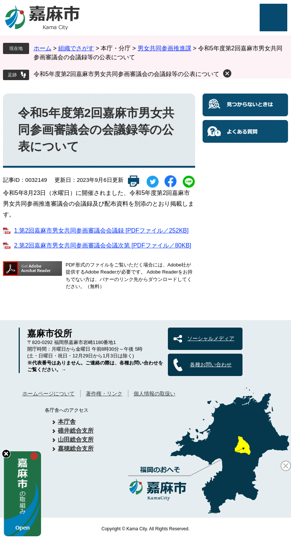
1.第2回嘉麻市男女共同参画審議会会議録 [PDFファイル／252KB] (101, 230)
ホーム (42, 48)
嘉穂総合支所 (76, 448)
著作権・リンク (104, 394)
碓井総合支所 (76, 430)
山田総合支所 (76, 439)
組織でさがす (76, 48)
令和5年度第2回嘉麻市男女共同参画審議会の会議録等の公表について (126, 74)
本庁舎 (67, 422)
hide (6, 453)
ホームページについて (48, 394)
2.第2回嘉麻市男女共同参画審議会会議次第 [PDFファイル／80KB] (102, 245)
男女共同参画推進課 (164, 48)
